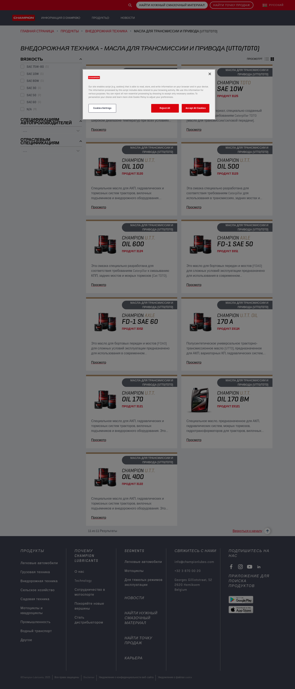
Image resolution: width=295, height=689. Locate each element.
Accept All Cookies (195, 108)
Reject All (165, 108)
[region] (149, 94)
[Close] (209, 73)
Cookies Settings (102, 108)
